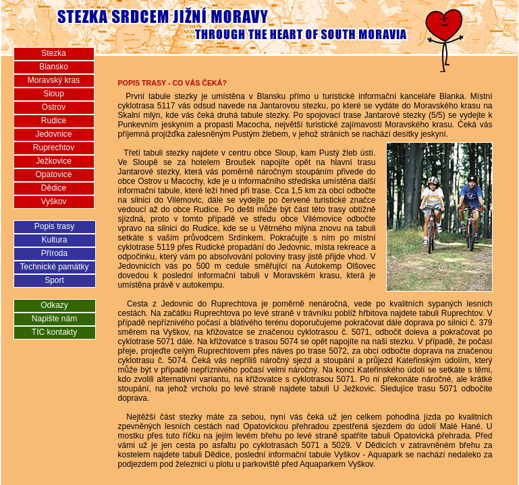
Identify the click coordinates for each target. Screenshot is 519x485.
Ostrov (53, 107)
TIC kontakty (54, 332)
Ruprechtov (53, 147)
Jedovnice (53, 134)
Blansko (53, 66)
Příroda (54, 253)
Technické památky (54, 266)
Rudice (53, 120)
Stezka (53, 53)
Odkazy (54, 305)
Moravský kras (54, 80)
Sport (54, 280)
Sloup (53, 93)
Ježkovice (54, 161)
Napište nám (54, 318)
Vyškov (53, 201)
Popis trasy (54, 226)
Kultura (54, 240)
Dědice (53, 188)
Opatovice (53, 174)
